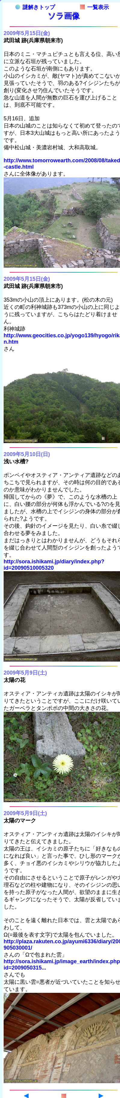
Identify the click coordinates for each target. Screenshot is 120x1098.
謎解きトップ (35, 7)
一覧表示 (94, 7)
